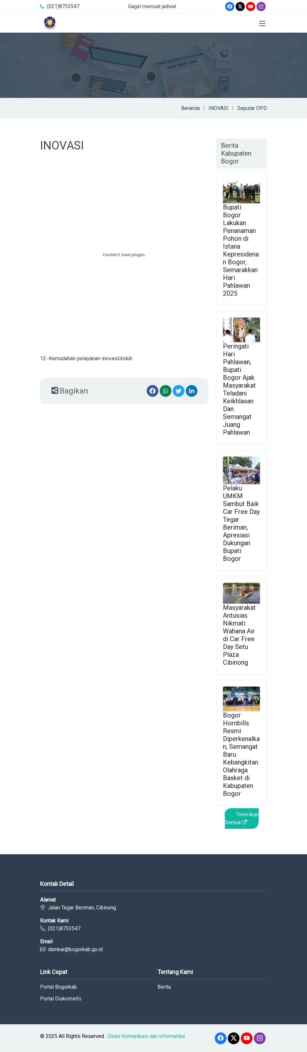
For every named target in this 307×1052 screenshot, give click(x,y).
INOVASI (218, 108)
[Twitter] (240, 6)
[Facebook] (229, 6)
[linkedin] (191, 391)
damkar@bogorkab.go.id (75, 949)
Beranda (190, 108)
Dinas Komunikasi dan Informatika (146, 1036)
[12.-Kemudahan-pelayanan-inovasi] (124, 254)
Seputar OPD (252, 108)
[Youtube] (250, 6)
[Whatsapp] (165, 391)
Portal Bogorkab (58, 987)
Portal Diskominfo (60, 998)
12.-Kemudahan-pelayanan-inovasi (79, 358)
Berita (164, 987)
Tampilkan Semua (242, 819)
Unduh (125, 358)
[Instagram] (261, 6)
